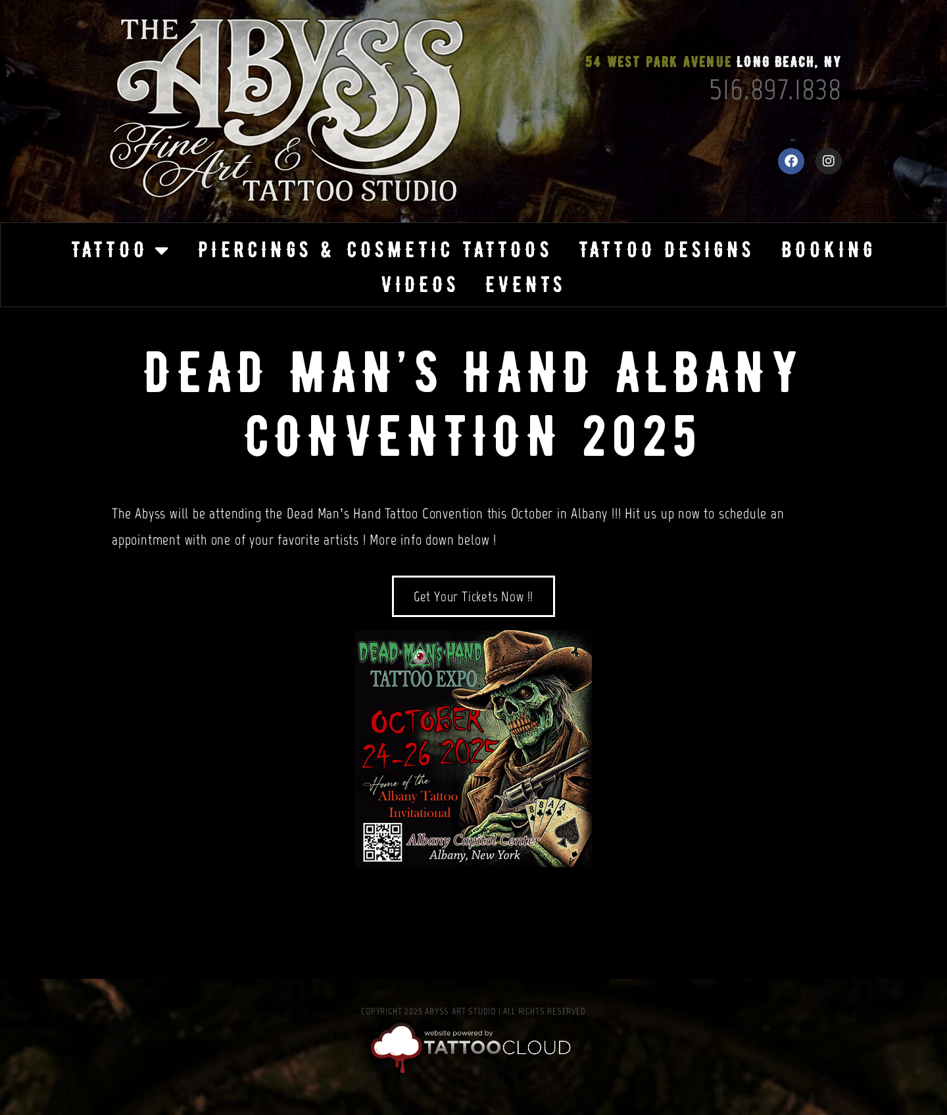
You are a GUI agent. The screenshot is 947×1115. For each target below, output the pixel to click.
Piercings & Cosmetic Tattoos (375, 249)
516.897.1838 (775, 88)
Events (525, 284)
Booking (828, 249)
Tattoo (121, 250)
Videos (420, 284)
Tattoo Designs (667, 249)
